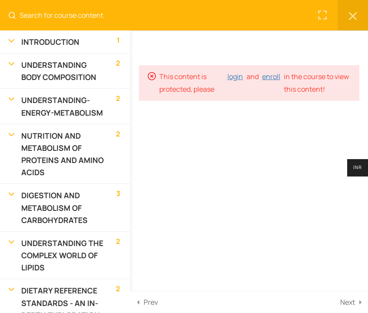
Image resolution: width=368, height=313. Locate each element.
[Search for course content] (15, 15)
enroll (271, 76)
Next (347, 302)
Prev (151, 302)
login (235, 76)
